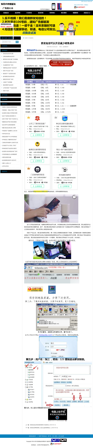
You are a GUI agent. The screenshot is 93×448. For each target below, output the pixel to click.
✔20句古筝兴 (5, 166)
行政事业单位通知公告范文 (10, 62)
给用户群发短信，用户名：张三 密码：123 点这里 (51, 436)
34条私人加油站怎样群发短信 (9, 107)
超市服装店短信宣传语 (8, 76)
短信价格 (40, 13)
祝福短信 (6, 13)
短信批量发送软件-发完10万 (9, 160)
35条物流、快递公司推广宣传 (9, 110)
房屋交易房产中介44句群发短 (9, 136)
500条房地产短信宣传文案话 (9, 148)
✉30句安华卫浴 (6, 133)
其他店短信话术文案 (8, 53)
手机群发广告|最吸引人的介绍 (9, 130)
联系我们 (52, 13)
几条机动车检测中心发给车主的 (10, 142)
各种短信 (4, 50)
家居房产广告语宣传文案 (9, 73)
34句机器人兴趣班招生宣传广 (9, 139)
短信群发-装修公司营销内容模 (9, 113)
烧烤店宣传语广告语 (8, 79)
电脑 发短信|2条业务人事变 (9, 127)
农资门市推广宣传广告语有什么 (10, 119)
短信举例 (17, 13)
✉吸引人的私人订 (6, 163)
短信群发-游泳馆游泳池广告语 (9, 151)
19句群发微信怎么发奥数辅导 (9, 154)
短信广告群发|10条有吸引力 (9, 116)
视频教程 (75, 13)
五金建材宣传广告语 (8, 65)
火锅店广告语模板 (7, 82)
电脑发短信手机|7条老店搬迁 (9, 122)
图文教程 (64, 13)
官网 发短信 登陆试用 (86, 1)
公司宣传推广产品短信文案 (10, 88)
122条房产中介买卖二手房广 (9, 145)
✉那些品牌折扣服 (6, 157)
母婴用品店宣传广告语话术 (10, 68)
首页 (26, 38)
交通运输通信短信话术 (8, 56)
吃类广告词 (6, 90)
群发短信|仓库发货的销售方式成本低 (39, 425)
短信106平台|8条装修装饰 (8, 124)
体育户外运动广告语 (8, 70)
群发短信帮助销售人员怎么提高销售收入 (40, 427)
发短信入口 (87, 13)
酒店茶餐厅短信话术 (8, 85)
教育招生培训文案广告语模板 (10, 59)
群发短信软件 (32, 436)
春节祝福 (4, 95)
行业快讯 (29, 13)
